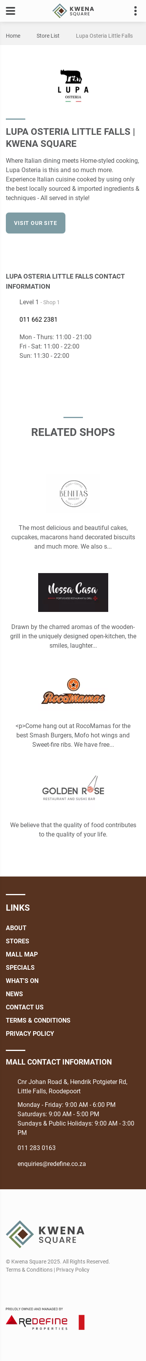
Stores (17, 941)
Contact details (131, 11)
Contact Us (25, 1007)
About (16, 928)
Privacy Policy (30, 1033)
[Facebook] (135, 248)
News (14, 994)
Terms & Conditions (38, 1020)
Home (13, 36)
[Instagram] (25, 1288)
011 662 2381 (38, 319)
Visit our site (35, 223)
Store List (48, 36)
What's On (22, 981)
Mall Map (22, 954)
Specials (20, 967)
